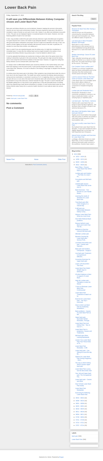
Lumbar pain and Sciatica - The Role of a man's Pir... (83, 175)
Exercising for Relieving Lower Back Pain (82, 393)
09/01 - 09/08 (80, 403)
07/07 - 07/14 (80, 425)
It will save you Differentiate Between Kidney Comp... (82, 210)
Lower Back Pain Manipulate (80, 389)
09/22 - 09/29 (80, 165)
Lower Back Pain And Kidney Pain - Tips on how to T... (82, 325)
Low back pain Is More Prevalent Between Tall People (82, 41)
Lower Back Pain (20, 7)
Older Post (61, 159)
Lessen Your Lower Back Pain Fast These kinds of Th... (83, 341)
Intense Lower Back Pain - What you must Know (83, 215)
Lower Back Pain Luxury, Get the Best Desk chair (83, 369)
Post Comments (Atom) (40, 164)
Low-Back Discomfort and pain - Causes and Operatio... (83, 244)
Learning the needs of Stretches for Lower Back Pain (82, 197)
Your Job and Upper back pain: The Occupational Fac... (83, 375)
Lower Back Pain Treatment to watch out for (83, 294)
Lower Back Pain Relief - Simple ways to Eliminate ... (83, 269)
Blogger (61, 457)
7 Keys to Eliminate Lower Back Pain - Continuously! (83, 288)
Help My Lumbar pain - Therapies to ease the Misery (82, 282)
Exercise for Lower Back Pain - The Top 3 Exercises (83, 300)
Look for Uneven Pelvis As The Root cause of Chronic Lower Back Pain (83, 77)
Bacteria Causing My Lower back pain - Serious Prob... (81, 238)
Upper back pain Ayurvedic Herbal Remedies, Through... (82, 318)
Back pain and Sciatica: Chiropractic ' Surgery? (83, 249)
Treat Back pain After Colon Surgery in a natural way (82, 203)
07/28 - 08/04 (80, 417)
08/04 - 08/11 (80, 414)
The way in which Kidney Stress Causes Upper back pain (83, 364)
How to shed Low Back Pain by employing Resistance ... (82, 306)
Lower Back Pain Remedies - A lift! (81, 347)
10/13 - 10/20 (80, 156)
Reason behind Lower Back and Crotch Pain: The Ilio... (83, 224)
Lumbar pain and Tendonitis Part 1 (82, 90)
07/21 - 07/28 (80, 420)
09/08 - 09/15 (80, 400)
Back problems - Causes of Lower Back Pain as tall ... (83, 312)
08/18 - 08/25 (80, 409)
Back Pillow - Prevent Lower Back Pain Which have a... (83, 168)
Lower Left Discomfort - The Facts (82, 264)
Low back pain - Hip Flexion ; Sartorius (84, 101)
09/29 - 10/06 (80, 162)
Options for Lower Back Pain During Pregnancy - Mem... (83, 358)
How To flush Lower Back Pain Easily (83, 384)
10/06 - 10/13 (80, 159)
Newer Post (10, 159)
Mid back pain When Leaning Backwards (82, 336)
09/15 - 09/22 (80, 398)
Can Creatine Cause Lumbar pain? (83, 66)
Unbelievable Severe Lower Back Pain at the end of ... (83, 185)
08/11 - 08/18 (80, 411)
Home (36, 159)
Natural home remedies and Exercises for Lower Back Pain (84, 136)
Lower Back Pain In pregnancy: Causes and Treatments (83, 331)
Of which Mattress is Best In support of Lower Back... (83, 276)
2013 (76, 154)
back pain (14, 98)
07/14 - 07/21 (80, 422)
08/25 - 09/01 (80, 406)
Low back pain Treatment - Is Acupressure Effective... (83, 254)
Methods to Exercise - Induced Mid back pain (83, 230)
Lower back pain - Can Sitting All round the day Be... (83, 352)
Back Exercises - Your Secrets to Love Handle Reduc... (83, 191)
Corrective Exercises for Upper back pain (82, 260)
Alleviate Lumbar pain (82, 234)
